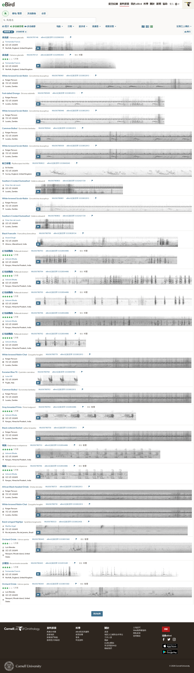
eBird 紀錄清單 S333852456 (70, 522)
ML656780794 (37, 272)
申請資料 (79, 640)
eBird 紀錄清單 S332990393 (52, 37)
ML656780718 (51, 504)
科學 (146, 4)
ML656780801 (58, 198)
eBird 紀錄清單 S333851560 (58, 539)
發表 (77, 637)
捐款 (166, 629)
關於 (152, 4)
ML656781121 (32, 55)
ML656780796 (37, 313)
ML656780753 (36, 445)
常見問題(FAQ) (110, 646)
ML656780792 (37, 334)
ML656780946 (58, 111)
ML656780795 (37, 292)
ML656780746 (36, 466)
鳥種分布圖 (51, 632)
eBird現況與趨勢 (82, 632)
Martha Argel (10, 526)
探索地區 (50, 635)
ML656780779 (52, 354)
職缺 (106, 640)
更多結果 (97, 614)
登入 (172, 4)
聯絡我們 (108, 648)
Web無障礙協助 (139, 630)
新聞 (158, 4)
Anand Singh (10, 238)
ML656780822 (38, 163)
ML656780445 (38, 539)
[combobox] (51, 20)
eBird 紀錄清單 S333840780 (63, 372)
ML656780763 (44, 389)
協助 (165, 4)
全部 (43, 13)
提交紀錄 (113, 4)
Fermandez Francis (12, 42)
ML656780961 (58, 76)
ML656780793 (37, 251)
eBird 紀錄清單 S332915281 (57, 563)
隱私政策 (137, 633)
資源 (106, 632)
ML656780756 (45, 428)
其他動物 (31, 13)
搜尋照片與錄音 (53, 640)
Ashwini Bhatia (11, 259)
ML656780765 (44, 407)
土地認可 (137, 628)
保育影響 (79, 635)
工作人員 (108, 637)
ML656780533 (50, 522)
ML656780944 (44, 128)
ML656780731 (51, 487)
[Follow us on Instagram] (174, 639)
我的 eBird (136, 4)
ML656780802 (54, 216)
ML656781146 (32, 37)
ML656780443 (37, 563)
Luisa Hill (8, 376)
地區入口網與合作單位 (113, 635)
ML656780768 (44, 372)
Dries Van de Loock (12, 185)
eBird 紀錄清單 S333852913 (77, 76)
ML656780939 (58, 146)
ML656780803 (54, 181)
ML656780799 (45, 233)
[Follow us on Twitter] (168, 639)
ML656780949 (44, 93)
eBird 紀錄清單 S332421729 (74, 181)
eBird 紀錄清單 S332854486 (57, 251)
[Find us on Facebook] (163, 639)
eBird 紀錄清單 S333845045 (58, 163)
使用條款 (137, 636)
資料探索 (124, 4)
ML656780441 (38, 584)
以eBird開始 (109, 643)
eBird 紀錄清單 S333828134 (65, 233)
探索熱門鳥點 (52, 637)
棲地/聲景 (17, 13)
